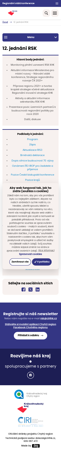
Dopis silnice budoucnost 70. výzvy (33, 160)
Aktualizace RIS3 (32, 150)
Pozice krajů (32, 180)
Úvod (5, 22)
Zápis (32, 144)
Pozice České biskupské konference (32, 175)
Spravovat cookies (30, 254)
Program (32, 139)
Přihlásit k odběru (28, 335)
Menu (30, 37)
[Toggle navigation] (55, 13)
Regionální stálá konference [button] (18, 3)
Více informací (46, 250)
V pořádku (41, 262)
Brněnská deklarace (32, 155)
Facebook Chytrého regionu (30, 327)
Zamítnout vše (20, 262)
